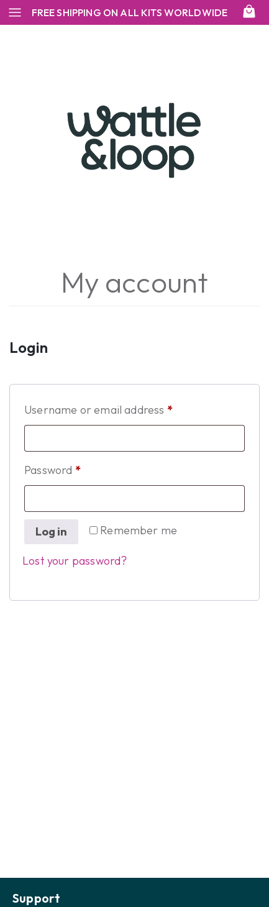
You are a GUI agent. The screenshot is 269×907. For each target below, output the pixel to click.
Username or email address (120, 408)
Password (74, 468)
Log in (51, 531)
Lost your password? (74, 561)
